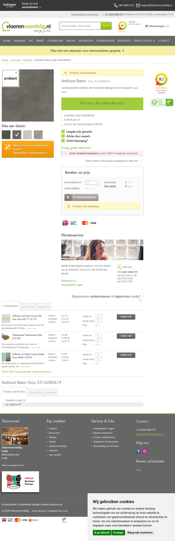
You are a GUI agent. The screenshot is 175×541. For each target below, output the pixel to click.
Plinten (70, 40)
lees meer (32, 328)
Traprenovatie (105, 40)
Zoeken (106, 25)
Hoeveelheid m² (72, 182)
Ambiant (27, 60)
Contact (164, 40)
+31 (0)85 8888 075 (114, 14)
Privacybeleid (9, 504)
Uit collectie (11, 404)
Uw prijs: (110, 186)
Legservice (124, 40)
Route (21, 465)
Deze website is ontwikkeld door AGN (50, 511)
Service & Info (143, 40)
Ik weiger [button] (118, 532)
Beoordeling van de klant (106, 446)
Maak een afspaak (10, 465)
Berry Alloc (54, 433)
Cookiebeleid (24, 504)
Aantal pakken (72, 188)
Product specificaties (14, 391)
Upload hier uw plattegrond (30, 149)
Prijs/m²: (52, 316)
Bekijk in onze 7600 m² (104, 153)
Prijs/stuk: (52, 319)
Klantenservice (68, 280)
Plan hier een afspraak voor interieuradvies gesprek (87, 51)
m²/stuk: (52, 322)
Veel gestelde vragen (72, 284)
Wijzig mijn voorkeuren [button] (140, 532)
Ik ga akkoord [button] (102, 532)
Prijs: (85, 325)
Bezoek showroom (103, 433)
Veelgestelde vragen (104, 428)
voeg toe (126, 316)
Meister (52, 437)
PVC (31, 40)
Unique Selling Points (104, 437)
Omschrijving (36, 392)
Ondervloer (55, 40)
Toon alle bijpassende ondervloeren (26, 371)
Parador (53, 428)
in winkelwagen (84, 197)
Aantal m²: (87, 316)
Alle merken (55, 455)
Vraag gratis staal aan (76, 147)
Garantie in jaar (14, 400)
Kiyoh (138, 469)
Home (7, 40)
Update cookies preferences (47, 504)
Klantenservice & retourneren (84, 14)
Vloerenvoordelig (57, 446)
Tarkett (52, 441)
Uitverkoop (85, 40)
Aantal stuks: (89, 321)
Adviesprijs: (110, 182)
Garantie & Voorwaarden (106, 441)
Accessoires (28, 306)
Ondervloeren (11, 305)
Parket (40, 40)
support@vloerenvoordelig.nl (150, 433)
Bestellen (51, 392)
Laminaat (20, 40)
